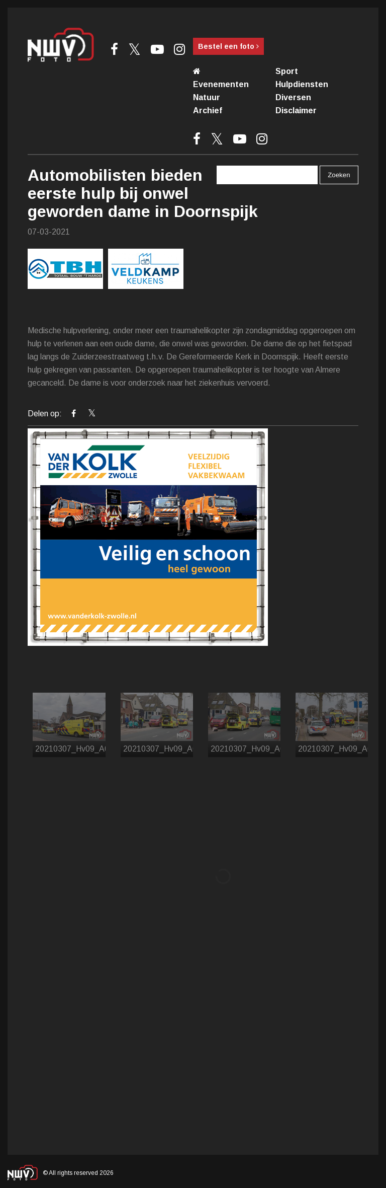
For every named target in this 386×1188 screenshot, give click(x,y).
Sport (286, 71)
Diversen (293, 97)
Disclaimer (296, 110)
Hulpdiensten (301, 84)
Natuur (206, 97)
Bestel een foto (228, 46)
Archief (207, 110)
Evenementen (221, 84)
